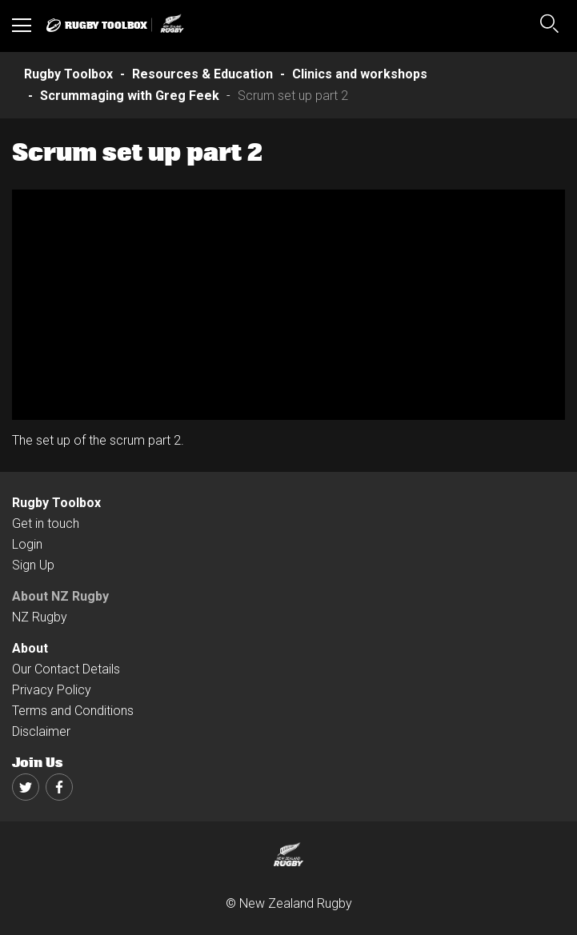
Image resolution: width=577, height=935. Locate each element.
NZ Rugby (39, 617)
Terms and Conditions (73, 710)
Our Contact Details (66, 669)
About (30, 648)
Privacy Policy (51, 689)
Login (27, 544)
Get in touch (45, 523)
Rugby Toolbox (56, 502)
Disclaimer (41, 731)
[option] (288, 305)
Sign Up (33, 565)
